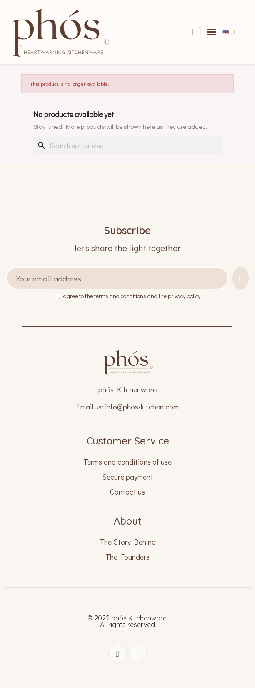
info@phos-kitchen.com (142, 407)
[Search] (127, 145)
